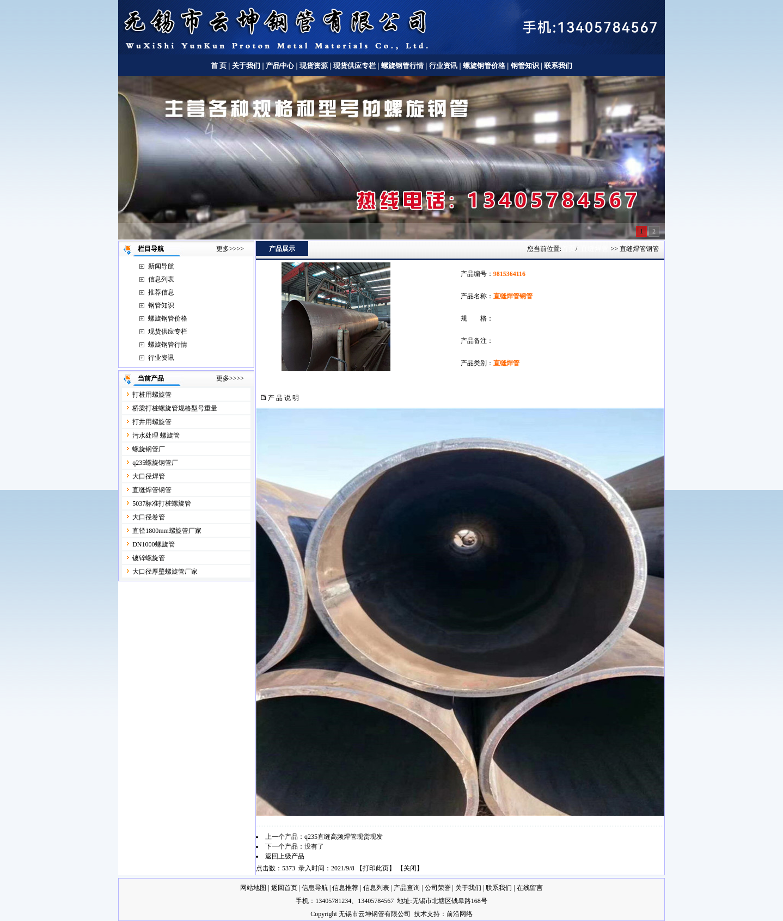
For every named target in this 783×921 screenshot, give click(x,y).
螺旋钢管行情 (402, 66)
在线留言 (530, 888)
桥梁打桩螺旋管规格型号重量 (174, 408)
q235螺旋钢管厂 (155, 462)
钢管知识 (525, 66)
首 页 (219, 66)
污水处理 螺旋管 (156, 435)
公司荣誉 (438, 888)
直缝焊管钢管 (152, 490)
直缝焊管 (594, 248)
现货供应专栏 (354, 66)
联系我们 (558, 66)
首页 (568, 248)
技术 (420, 914)
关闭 (410, 868)
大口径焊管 (148, 476)
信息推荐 (345, 888)
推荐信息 (161, 292)
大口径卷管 (148, 517)
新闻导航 (161, 266)
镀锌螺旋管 (148, 558)
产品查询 (407, 888)
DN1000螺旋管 (153, 544)
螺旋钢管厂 (148, 449)
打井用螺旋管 (152, 422)
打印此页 (376, 868)
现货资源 (314, 66)
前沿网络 (459, 914)
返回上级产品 (284, 856)
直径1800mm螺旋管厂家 (166, 531)
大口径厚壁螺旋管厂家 (165, 571)
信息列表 (161, 279)
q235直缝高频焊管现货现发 (343, 836)
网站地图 (253, 888)
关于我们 (246, 66)
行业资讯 (443, 66)
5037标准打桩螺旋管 (161, 503)
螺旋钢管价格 (485, 66)
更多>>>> (230, 249)
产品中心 (280, 66)
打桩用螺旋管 (152, 394)
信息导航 (315, 888)
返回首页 (284, 888)
